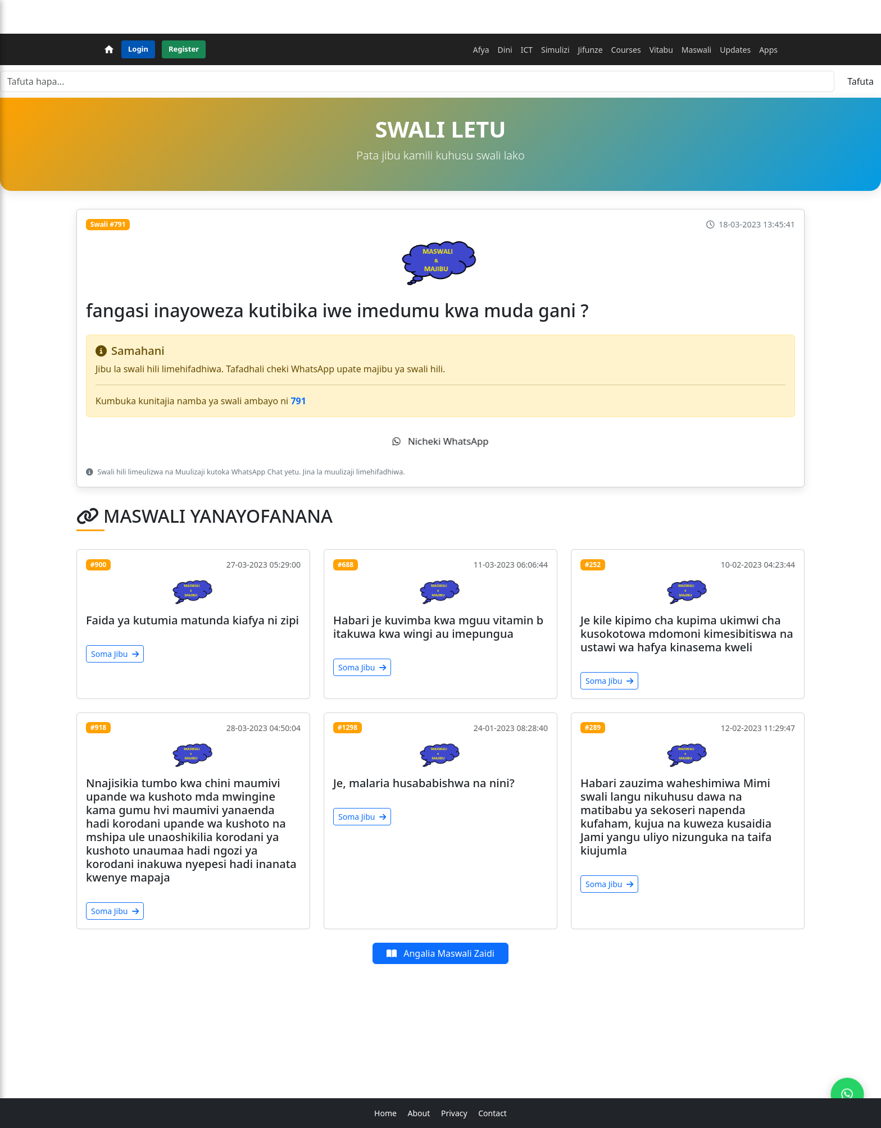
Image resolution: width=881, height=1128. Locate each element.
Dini (505, 49)
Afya (481, 49)
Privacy (454, 1113)
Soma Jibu (115, 654)
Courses (626, 49)
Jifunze (590, 49)
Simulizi (555, 49)
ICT (527, 49)
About (419, 1113)
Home (385, 1113)
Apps (768, 49)
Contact (492, 1113)
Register (184, 49)
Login (138, 49)
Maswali (696, 49)
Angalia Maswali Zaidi (440, 953)
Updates (735, 49)
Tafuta (860, 81)
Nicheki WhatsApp (440, 441)
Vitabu (661, 49)
